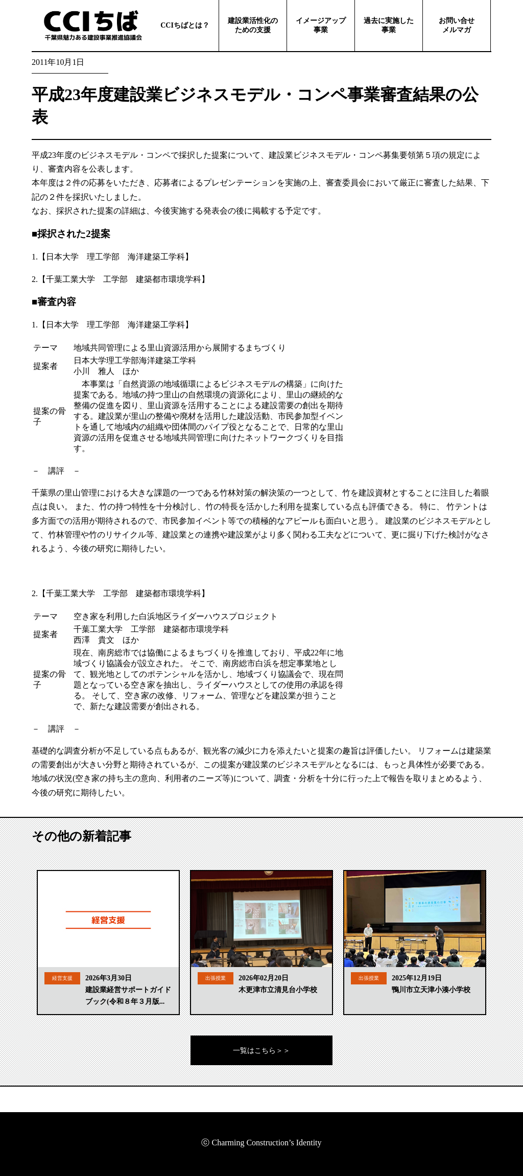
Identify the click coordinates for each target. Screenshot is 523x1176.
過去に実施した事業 (389, 25)
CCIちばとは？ (184, 25)
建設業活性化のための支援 (253, 25)
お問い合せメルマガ (456, 25)
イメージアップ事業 (321, 25)
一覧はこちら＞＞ (261, 1050)
